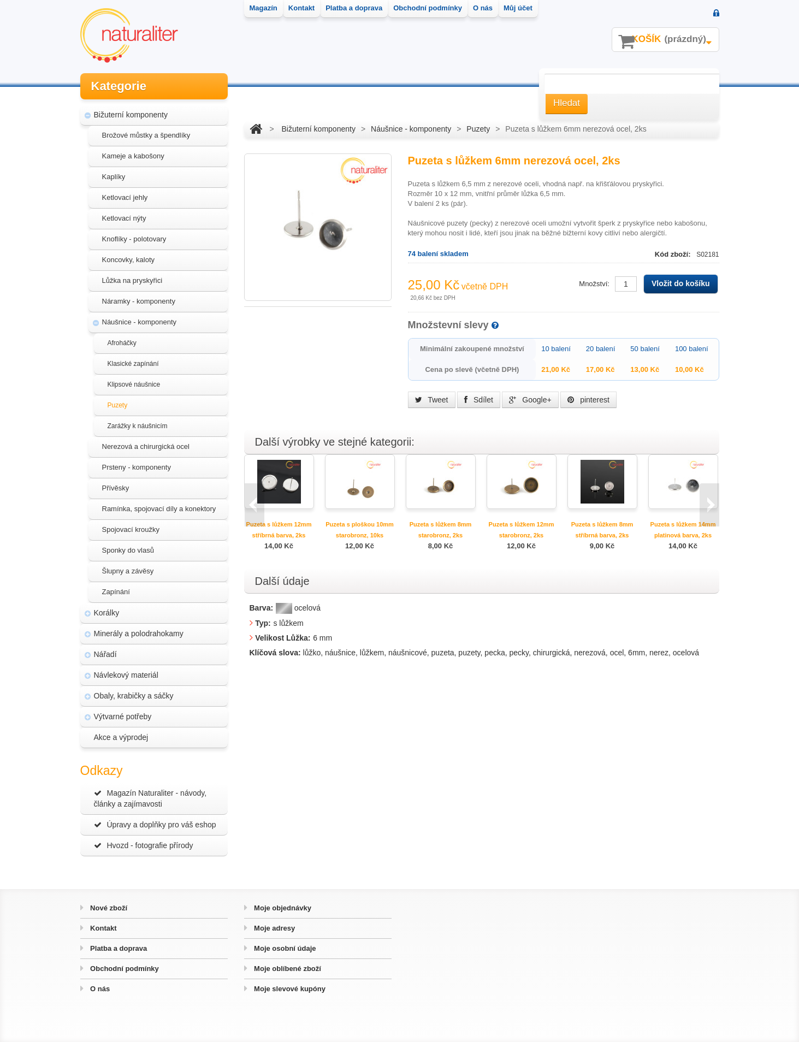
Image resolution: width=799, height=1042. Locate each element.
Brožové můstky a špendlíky (146, 135)
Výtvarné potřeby (123, 716)
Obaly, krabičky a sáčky (134, 695)
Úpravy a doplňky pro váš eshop (155, 824)
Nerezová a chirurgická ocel (146, 446)
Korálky (107, 612)
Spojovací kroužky (131, 529)
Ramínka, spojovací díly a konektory (159, 509)
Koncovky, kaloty (128, 260)
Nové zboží (108, 908)
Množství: (594, 284)
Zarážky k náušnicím (138, 426)
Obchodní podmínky (123, 968)
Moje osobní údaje (284, 948)
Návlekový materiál (126, 675)
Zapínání (116, 592)
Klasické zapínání (133, 364)
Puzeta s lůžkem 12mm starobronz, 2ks (521, 529)
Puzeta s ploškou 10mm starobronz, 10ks (359, 529)
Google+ (530, 399)
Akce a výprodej (121, 737)
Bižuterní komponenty (131, 114)
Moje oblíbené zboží (286, 968)
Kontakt (102, 928)
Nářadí (105, 654)
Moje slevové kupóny (288, 989)
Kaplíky (114, 177)
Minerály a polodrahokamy (139, 633)
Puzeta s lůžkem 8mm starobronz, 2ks (441, 529)
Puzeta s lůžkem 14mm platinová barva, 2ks (683, 529)
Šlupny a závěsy (128, 571)
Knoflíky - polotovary (134, 239)
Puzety (118, 405)
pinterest (588, 399)
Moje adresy (273, 928)
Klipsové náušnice (134, 384)
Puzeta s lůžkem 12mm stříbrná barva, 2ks (279, 529)
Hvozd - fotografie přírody (143, 845)
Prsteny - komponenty (136, 467)
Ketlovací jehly (125, 197)
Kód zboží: (674, 254)
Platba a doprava (117, 948)
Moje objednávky (281, 908)
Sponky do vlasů (128, 550)
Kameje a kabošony (133, 156)
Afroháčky (122, 343)
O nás (99, 989)
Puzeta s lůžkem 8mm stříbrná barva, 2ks (602, 529)
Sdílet (478, 399)
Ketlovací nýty (124, 218)
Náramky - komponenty (138, 301)
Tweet (431, 399)
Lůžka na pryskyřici (132, 280)
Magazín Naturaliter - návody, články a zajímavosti (150, 798)
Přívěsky (115, 488)
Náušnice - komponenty (139, 322)
